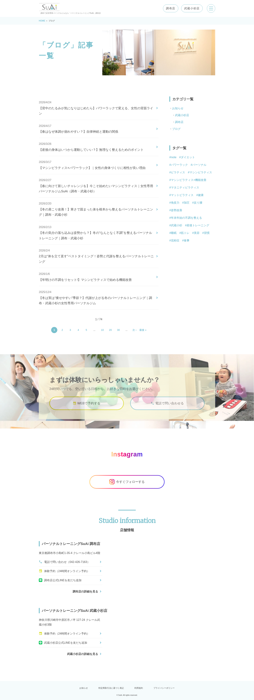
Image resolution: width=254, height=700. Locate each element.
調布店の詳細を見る (85, 591)
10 (102, 330)
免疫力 (175, 202)
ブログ (176, 128)
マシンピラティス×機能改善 (188, 179)
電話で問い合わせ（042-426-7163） (64, 562)
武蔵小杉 (176, 225)
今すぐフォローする (127, 481)
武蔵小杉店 (191, 8)
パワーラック (179, 164)
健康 (201, 195)
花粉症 (175, 240)
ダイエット (188, 157)
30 (118, 330)
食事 (186, 240)
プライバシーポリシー (164, 688)
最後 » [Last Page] (142, 330)
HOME (42, 21)
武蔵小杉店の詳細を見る (82, 653)
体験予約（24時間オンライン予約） (64, 571)
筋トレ (185, 232)
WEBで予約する (86, 406)
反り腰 (198, 202)
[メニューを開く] (211, 8)
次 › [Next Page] (134, 330)
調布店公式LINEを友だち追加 (60, 580)
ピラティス (178, 172)
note (173, 157)
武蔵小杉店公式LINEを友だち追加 (63, 642)
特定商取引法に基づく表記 (111, 688)
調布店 (170, 8)
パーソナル (199, 164)
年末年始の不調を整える (186, 217)
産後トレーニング (198, 225)
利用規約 (138, 688)
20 (110, 330)
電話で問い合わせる (167, 406)
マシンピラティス (200, 172)
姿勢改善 (176, 210)
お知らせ (177, 108)
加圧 (186, 202)
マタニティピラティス (185, 187)
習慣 (207, 232)
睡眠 (174, 232)
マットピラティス (182, 195)
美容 (196, 232)
